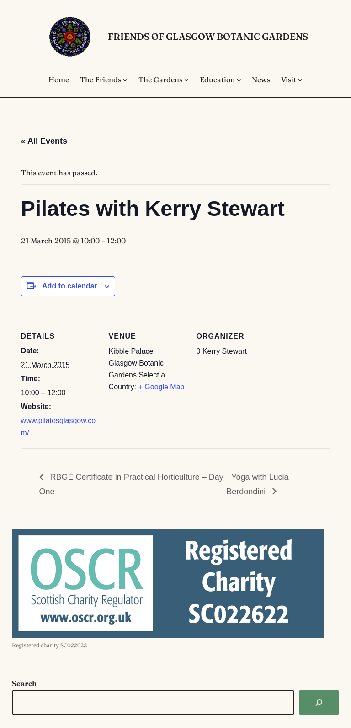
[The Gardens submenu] (186, 80)
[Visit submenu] (300, 80)
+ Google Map (161, 387)
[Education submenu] (239, 80)
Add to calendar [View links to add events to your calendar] (69, 286)
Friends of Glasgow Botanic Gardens (208, 36)
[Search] (319, 702)
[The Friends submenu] (125, 80)
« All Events (44, 141)
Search (24, 683)
